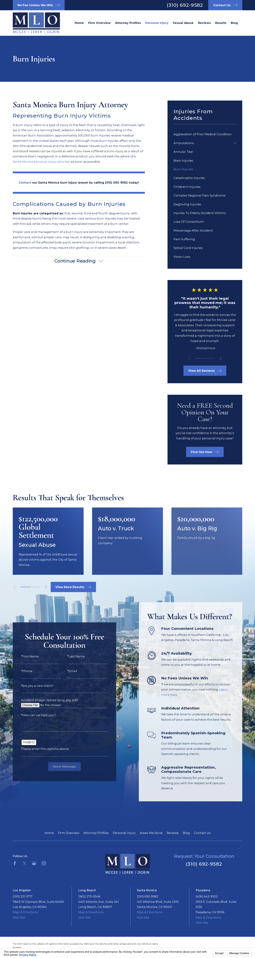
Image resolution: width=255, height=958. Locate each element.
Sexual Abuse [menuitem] (183, 23)
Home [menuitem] (79, 23)
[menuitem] (205, 134)
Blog (186, 833)
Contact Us (202, 833)
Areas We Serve (151, 833)
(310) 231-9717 (22, 896)
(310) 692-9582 (185, 5)
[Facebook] (15, 863)
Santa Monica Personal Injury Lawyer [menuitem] (156, 23)
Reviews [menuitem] (204, 23)
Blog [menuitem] (234, 23)
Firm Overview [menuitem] (99, 23)
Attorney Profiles (96, 833)
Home (49, 833)
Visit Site (19, 917)
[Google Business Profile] (34, 863)
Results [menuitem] (220, 23)
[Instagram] (44, 863)
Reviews (173, 833)
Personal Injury (124, 833)
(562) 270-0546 (89, 896)
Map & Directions (25, 912)
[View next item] (220, 358)
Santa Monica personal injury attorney (41, 161)
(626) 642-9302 (207, 896)
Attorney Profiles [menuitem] (128, 23)
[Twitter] (24, 863)
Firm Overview (68, 833)
